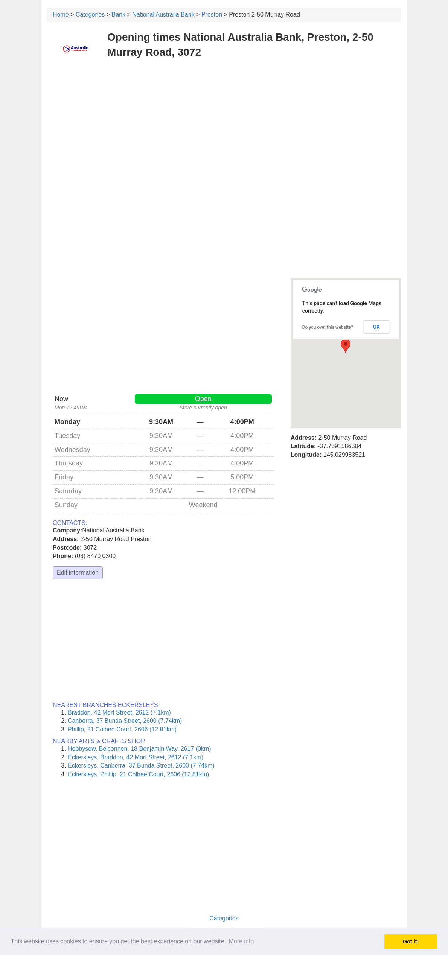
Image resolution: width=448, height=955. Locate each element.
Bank (118, 14)
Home (61, 14)
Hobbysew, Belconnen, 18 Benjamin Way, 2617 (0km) (139, 748)
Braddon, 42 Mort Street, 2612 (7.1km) (119, 712)
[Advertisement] (224, 119)
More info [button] (241, 941)
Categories (90, 14)
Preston (211, 14)
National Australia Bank (163, 14)
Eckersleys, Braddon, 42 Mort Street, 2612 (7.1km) (135, 757)
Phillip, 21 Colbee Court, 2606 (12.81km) (122, 729)
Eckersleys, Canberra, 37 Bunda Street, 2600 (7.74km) (141, 765)
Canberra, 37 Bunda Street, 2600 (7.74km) (125, 721)
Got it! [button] (411, 941)
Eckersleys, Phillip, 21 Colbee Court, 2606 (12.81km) (138, 774)
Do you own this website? (328, 327)
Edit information (78, 572)
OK (376, 327)
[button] (345, 346)
